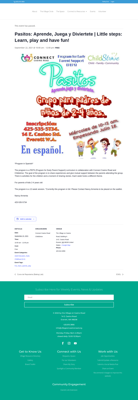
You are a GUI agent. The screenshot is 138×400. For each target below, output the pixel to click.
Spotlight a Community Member (69, 368)
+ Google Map (65, 245)
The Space (60, 12)
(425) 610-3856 (19, 2)
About (34, 12)
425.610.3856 (69, 325)
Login (112, 1)
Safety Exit (105, 1)
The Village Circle (46, 12)
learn (19, 266)
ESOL (118, 274)
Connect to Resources (76, 12)
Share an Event (108, 368)
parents (24, 266)
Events (92, 12)
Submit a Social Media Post (107, 364)
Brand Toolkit (30, 364)
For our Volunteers (69, 360)
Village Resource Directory (30, 356)
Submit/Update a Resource (107, 360)
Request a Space (69, 356)
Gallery (30, 360)
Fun (16, 266)
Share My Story (69, 364)
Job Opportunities (108, 356)
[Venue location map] (88, 239)
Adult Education (20, 256)
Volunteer (102, 12)
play (29, 266)
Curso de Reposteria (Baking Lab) (30, 274)
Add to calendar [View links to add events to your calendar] (26, 219)
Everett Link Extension (69, 390)
